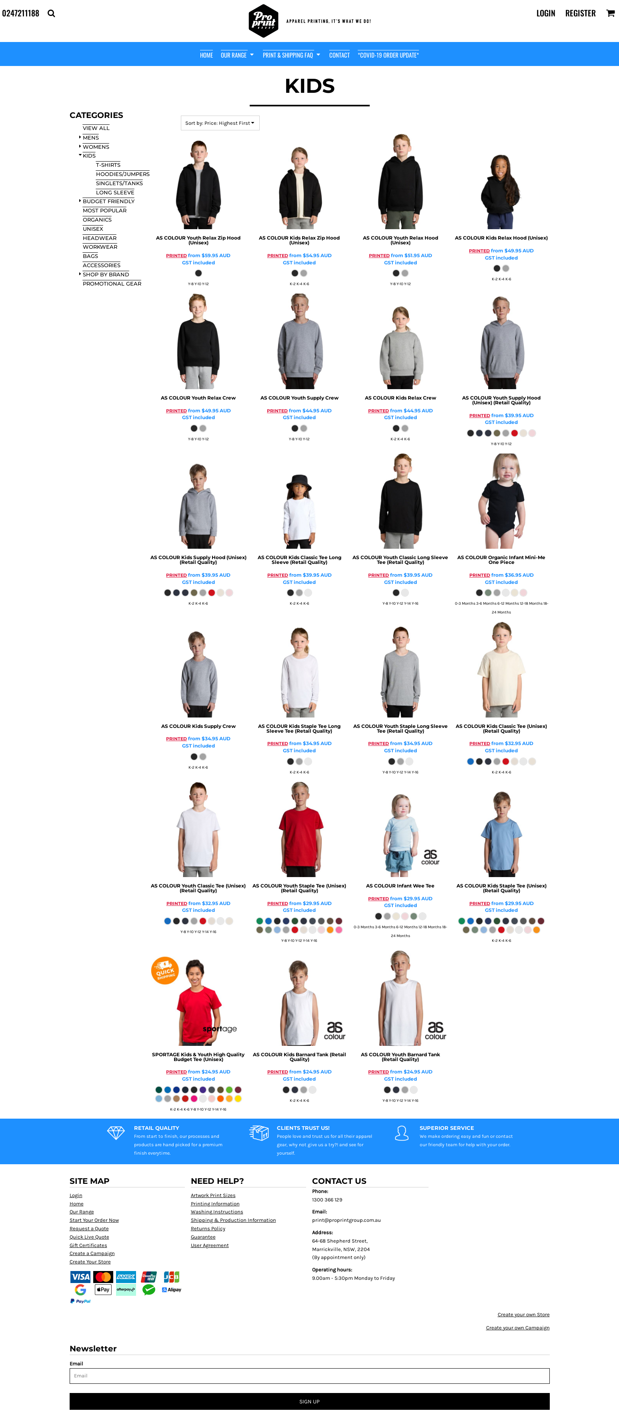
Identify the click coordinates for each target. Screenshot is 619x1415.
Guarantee (203, 1237)
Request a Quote (89, 1228)
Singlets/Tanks (119, 183)
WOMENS (96, 147)
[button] (51, 13)
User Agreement (210, 1245)
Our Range (82, 1212)
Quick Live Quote (89, 1237)
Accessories (101, 265)
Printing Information (215, 1204)
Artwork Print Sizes (213, 1195)
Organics (97, 219)
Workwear (100, 247)
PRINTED (176, 255)
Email (76, 1364)
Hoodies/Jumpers (123, 174)
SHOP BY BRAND (106, 274)
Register (580, 13)
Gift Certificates (88, 1245)
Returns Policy (208, 1228)
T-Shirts (108, 165)
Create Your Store (90, 1262)
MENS (91, 137)
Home (77, 1204)
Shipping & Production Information (233, 1220)
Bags (90, 256)
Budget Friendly (108, 201)
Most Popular (104, 210)
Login (546, 13)
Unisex (93, 229)
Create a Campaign (92, 1253)
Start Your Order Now (94, 1220)
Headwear (99, 238)
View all (96, 128)
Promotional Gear (112, 283)
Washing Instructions (217, 1212)
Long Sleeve (115, 192)
